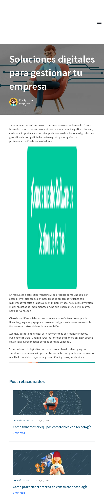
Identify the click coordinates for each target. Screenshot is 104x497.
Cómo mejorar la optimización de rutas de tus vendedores (38, 457)
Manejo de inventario (44, 412)
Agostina (29, 69)
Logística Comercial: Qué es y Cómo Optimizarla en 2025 (37, 434)
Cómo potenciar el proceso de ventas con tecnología (36, 452)
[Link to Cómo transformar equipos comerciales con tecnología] (52, 287)
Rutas (62, 412)
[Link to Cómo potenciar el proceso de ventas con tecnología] (52, 347)
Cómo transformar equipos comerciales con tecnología (37, 440)
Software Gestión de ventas (25, 419)
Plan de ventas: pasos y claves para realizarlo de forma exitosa (41, 446)
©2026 (63, 478)
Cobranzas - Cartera (79, 412)
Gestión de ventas (20, 412)
